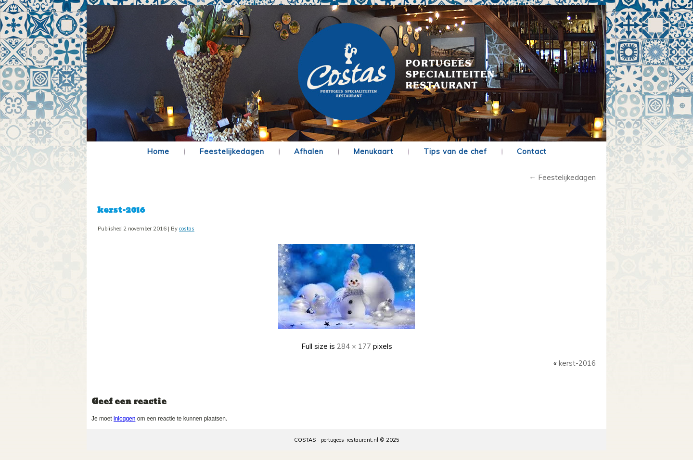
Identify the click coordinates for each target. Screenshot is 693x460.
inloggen (124, 418)
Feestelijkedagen (231, 151)
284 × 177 (354, 346)
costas (186, 228)
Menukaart (373, 151)
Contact (532, 151)
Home (158, 151)
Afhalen (308, 151)
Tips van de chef (455, 151)
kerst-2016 (121, 210)
